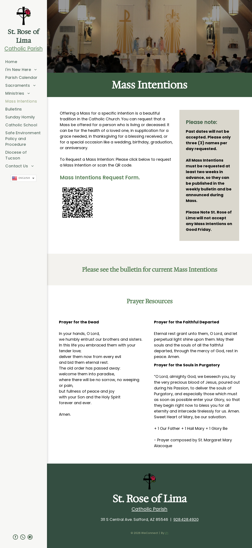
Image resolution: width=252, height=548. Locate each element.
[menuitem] (23, 62)
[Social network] (30, 537)
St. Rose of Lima (23, 36)
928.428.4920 (186, 519)
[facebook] (15, 537)
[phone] (22, 537)
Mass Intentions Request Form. (100, 177)
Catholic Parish (23, 48)
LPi (166, 533)
